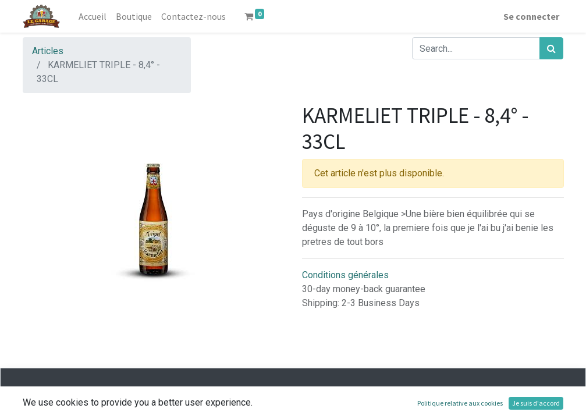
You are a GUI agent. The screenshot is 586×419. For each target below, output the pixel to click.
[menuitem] (92, 16)
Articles (47, 50)
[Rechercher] (551, 48)
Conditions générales (345, 274)
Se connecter (531, 16)
